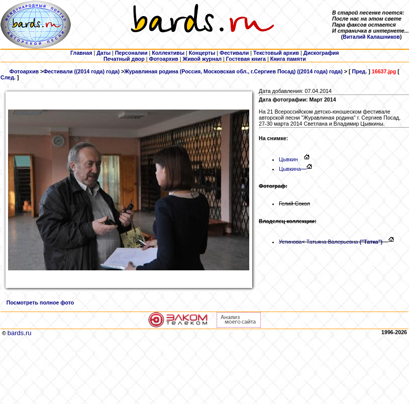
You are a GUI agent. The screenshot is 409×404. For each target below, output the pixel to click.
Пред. (359, 71)
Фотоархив (24, 71)
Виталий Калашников (371, 37)
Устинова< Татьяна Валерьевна (330, 242)
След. (8, 77)
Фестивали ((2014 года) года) (81, 71)
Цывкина (292, 169)
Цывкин (291, 159)
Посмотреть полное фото (40, 302)
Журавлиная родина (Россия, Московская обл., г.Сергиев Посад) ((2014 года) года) (233, 71)
